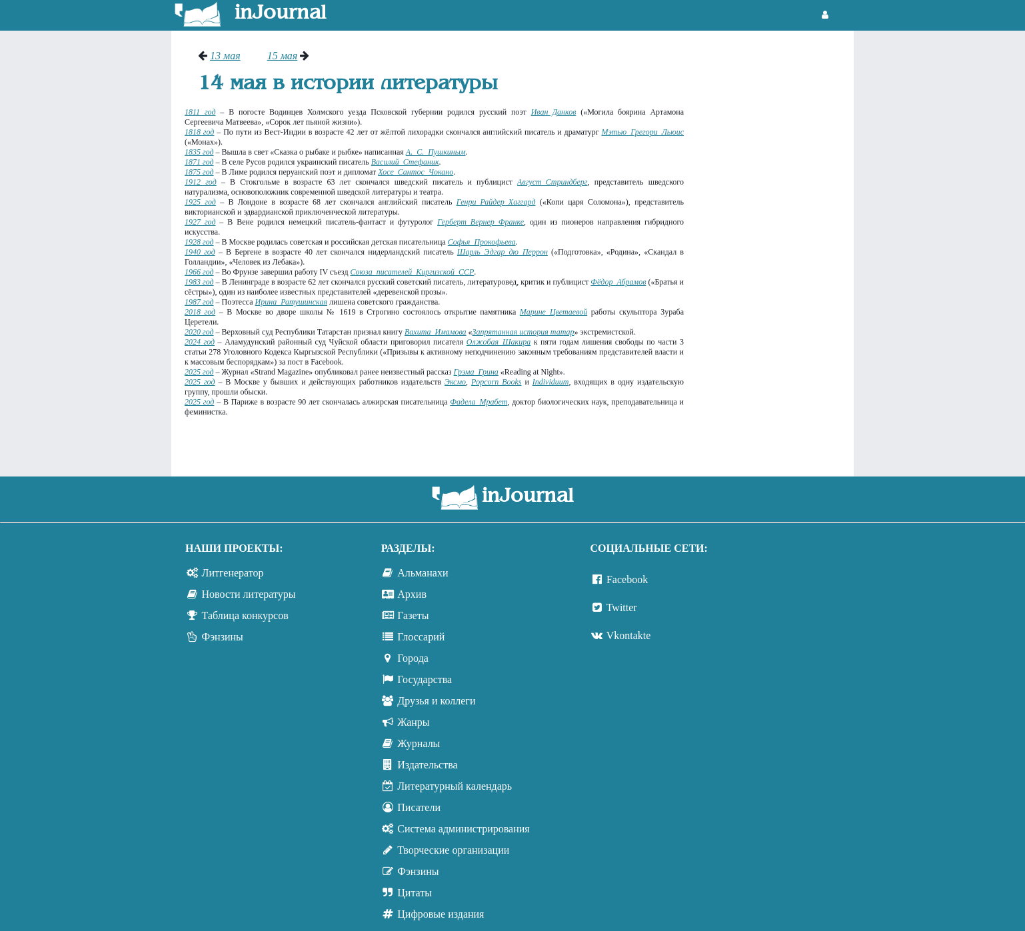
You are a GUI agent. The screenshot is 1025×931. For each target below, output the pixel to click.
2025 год (199, 372)
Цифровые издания (440, 914)
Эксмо (455, 382)
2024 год (200, 342)
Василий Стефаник (405, 162)
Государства (424, 679)
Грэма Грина (476, 372)
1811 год (200, 112)
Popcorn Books (496, 382)
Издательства (427, 764)
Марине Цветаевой (553, 312)
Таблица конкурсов (245, 615)
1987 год (199, 302)
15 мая (282, 55)
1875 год (199, 172)
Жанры (413, 722)
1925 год (200, 202)
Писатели (419, 807)
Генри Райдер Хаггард (496, 202)
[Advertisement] (775, 250)
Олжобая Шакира (498, 342)
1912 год (201, 182)
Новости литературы (249, 594)
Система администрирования (463, 828)
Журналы (418, 743)
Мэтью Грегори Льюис (642, 132)
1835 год (199, 152)
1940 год (200, 252)
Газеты (413, 615)
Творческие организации (453, 850)
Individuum (550, 382)
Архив (412, 594)
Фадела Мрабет (478, 402)
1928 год (199, 242)
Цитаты (414, 892)
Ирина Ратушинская (291, 302)
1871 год (199, 162)
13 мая (225, 55)
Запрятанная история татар (523, 332)
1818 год (199, 132)
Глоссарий (421, 636)
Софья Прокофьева (482, 242)
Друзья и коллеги (436, 700)
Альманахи (422, 572)
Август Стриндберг (552, 182)
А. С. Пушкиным (436, 152)
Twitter (621, 607)
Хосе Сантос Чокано (415, 172)
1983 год (199, 282)
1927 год (200, 222)
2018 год (200, 312)
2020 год (199, 332)
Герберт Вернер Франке (480, 222)
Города (413, 658)
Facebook (627, 579)
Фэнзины (222, 636)
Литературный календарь (454, 786)
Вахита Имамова (436, 332)
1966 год (199, 272)
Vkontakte (628, 635)
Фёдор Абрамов (618, 282)
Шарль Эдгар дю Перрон (502, 252)
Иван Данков (553, 112)
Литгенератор (233, 572)
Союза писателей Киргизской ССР (412, 272)
